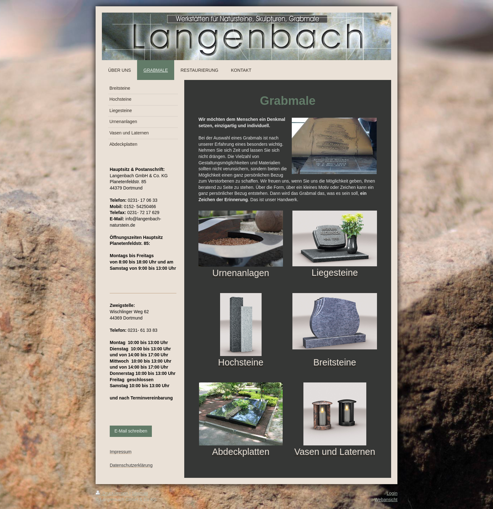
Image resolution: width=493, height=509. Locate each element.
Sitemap (140, 493)
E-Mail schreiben (130, 430)
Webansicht (385, 499)
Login (392, 493)
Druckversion (112, 493)
